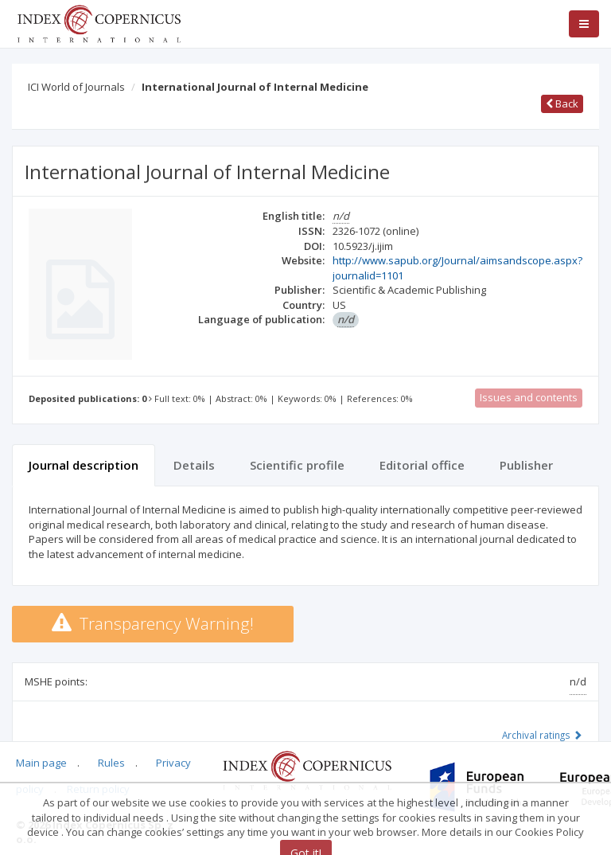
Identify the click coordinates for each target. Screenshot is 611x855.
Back (562, 103)
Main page (41, 762)
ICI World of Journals (76, 87)
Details (194, 465)
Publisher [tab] (526, 465)
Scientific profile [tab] (297, 465)
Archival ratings (542, 734)
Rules (111, 762)
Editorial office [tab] (422, 465)
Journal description (83, 465)
